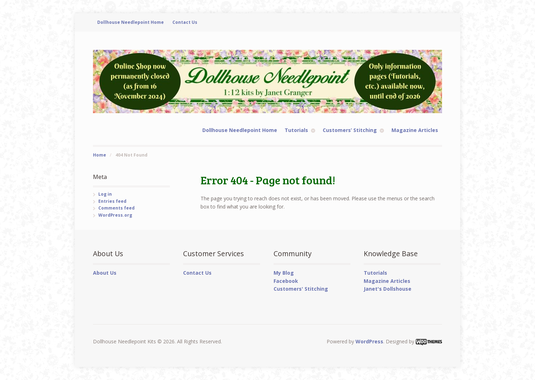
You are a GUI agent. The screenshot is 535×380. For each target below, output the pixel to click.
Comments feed (116, 208)
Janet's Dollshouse (387, 288)
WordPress (369, 341)
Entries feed (112, 201)
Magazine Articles (414, 130)
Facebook (286, 281)
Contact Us (184, 22)
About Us (104, 272)
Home (99, 155)
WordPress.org (115, 215)
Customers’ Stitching (350, 130)
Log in (105, 194)
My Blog (284, 272)
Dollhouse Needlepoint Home (130, 22)
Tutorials (296, 130)
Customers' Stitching (301, 288)
